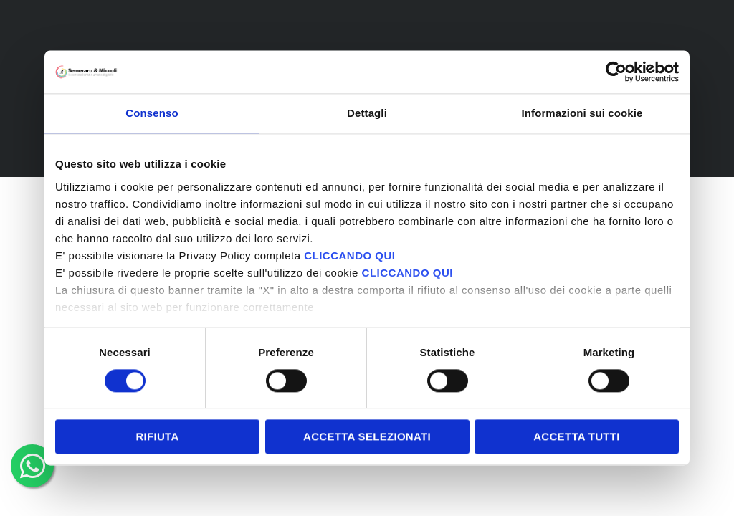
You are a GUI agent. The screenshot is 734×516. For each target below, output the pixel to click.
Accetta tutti (576, 437)
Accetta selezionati (367, 437)
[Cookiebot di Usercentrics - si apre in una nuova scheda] (616, 71)
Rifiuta (156, 437)
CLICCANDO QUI (349, 255)
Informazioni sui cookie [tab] (582, 113)
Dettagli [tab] (367, 113)
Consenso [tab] (151, 113)
